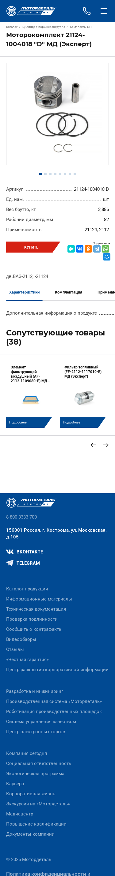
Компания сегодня (26, 753)
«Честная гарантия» (27, 659)
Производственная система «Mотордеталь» (54, 701)
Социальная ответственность (38, 763)
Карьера (15, 783)
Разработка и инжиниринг (34, 691)
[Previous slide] (93, 445)
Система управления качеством (41, 721)
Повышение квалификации (36, 824)
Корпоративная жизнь (30, 794)
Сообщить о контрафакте (33, 629)
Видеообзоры (21, 639)
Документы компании (30, 834)
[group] (30, 394)
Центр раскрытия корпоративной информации (57, 669)
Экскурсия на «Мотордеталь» (38, 804)
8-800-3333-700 (21, 517)
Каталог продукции (27, 589)
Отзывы (15, 649)
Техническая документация (36, 609)
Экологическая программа (35, 773)
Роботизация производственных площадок (54, 711)
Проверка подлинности (32, 619)
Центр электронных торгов (35, 731)
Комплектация (68, 292)
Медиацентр (19, 814)
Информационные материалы (39, 599)
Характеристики (24, 292)
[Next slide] (106, 445)
